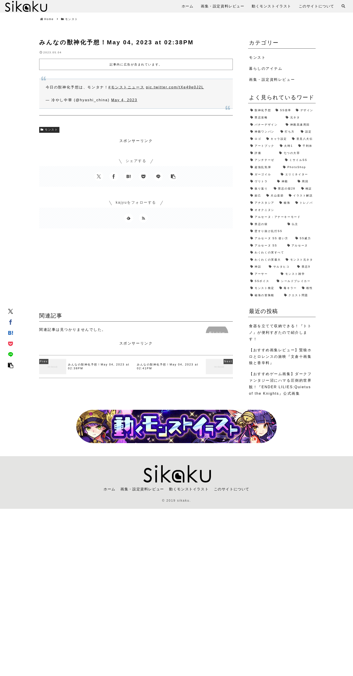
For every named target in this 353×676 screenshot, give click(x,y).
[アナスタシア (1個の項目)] (263, 203)
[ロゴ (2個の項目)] (256, 139)
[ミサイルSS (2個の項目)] (299, 160)
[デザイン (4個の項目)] (304, 110)
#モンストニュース (126, 87)
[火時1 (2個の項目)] (287, 146)
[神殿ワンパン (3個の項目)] (263, 132)
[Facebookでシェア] (10, 321)
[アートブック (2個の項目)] (263, 146)
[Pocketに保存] (10, 343)
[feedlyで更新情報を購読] (128, 218)
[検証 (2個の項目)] (307, 189)
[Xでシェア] (10, 310)
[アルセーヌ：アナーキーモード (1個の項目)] (282, 217)
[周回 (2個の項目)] (305, 181)
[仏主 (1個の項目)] (300, 224)
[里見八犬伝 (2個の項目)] (302, 139)
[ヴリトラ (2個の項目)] (261, 181)
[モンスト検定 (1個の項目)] (263, 288)
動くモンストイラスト (189, 489)
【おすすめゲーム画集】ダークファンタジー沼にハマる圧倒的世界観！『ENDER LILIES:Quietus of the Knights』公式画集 (280, 383)
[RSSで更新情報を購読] (143, 218)
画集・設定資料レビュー (142, 489)
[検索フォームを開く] (343, 6)
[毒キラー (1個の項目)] (288, 288)
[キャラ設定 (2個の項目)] (277, 139)
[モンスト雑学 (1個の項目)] (297, 274)
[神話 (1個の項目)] (257, 267)
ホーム (109, 489)
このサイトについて (231, 489)
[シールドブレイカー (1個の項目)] (295, 281)
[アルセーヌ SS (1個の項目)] (267, 246)
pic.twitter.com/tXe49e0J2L (175, 87)
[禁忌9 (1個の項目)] (305, 267)
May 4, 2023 (124, 100)
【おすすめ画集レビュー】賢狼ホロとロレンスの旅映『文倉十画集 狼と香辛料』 (280, 356)
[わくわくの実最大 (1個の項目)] (266, 260)
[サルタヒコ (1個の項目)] (280, 267)
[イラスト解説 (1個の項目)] (301, 196)
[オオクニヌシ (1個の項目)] (282, 210)
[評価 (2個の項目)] (262, 153)
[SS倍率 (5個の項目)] (283, 110)
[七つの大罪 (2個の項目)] (296, 153)
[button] (10, 365)
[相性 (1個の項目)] (307, 288)
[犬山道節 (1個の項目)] (275, 196)
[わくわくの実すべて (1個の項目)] (282, 253)
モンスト (49, 129)
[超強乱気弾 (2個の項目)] (264, 167)
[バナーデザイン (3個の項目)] (266, 125)
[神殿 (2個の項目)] (285, 181)
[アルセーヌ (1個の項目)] (300, 246)
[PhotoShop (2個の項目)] (298, 167)
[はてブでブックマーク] (10, 332)
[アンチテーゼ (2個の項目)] (265, 160)
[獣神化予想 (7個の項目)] (261, 110)
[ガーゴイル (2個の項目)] (263, 174)
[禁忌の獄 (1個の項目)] (267, 224)
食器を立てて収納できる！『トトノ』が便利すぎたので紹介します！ (280, 332)
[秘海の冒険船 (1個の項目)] (265, 295)
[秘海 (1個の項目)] (285, 203)
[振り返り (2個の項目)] (260, 189)
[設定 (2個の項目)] (307, 132)
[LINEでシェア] (10, 354)
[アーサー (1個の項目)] (263, 274)
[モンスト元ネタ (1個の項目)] (299, 260)
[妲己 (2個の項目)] (256, 196)
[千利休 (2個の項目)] (305, 146)
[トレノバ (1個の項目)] (304, 203)
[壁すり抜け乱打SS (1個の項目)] (282, 231)
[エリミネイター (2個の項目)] (297, 174)
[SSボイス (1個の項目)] (261, 281)
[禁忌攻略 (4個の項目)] (266, 118)
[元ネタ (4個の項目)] (299, 118)
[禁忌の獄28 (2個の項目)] (285, 189)
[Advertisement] (136, 271)
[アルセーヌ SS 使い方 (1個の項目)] (271, 238)
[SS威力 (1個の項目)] (304, 238)
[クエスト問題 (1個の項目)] (298, 295)
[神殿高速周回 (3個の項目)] (299, 125)
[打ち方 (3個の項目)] (288, 132)
